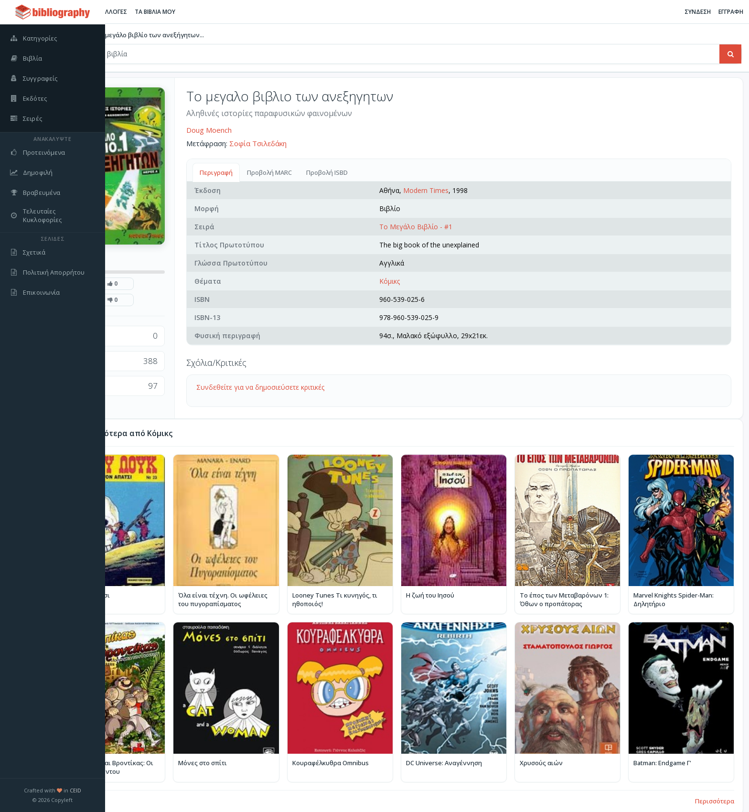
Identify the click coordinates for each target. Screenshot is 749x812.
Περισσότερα (714, 784)
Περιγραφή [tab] (276, 172)
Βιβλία (137, 35)
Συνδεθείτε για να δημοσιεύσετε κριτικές (321, 387)
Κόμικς (429, 281)
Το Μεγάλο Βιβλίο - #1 (455, 226)
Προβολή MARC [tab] (330, 172)
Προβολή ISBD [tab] (387, 172)
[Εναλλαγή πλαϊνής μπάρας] (117, 11)
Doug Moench (269, 130)
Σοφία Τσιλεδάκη (318, 143)
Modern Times (466, 190)
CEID (75, 790)
